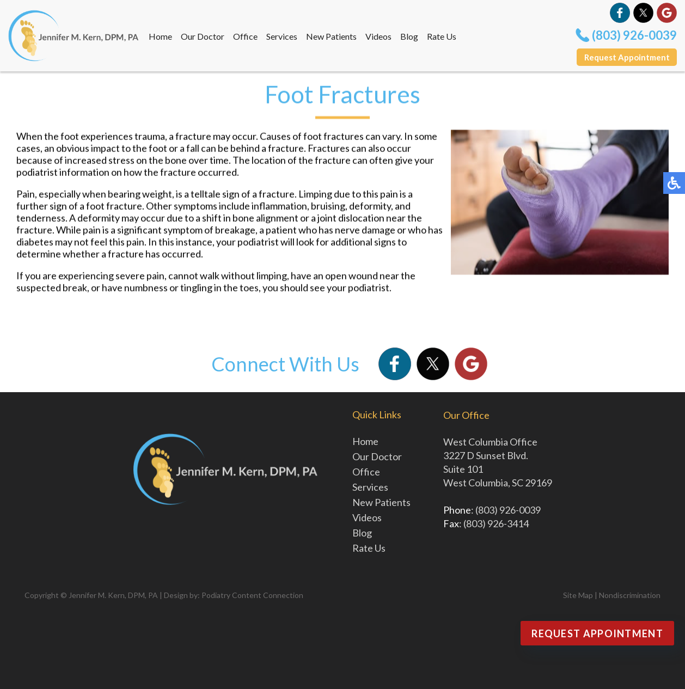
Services (281, 36)
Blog (409, 36)
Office (245, 36)
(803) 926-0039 (634, 35)
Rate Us (441, 36)
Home (160, 36)
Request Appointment (627, 57)
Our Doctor (202, 36)
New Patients (331, 36)
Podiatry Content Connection (252, 595)
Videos (378, 36)
